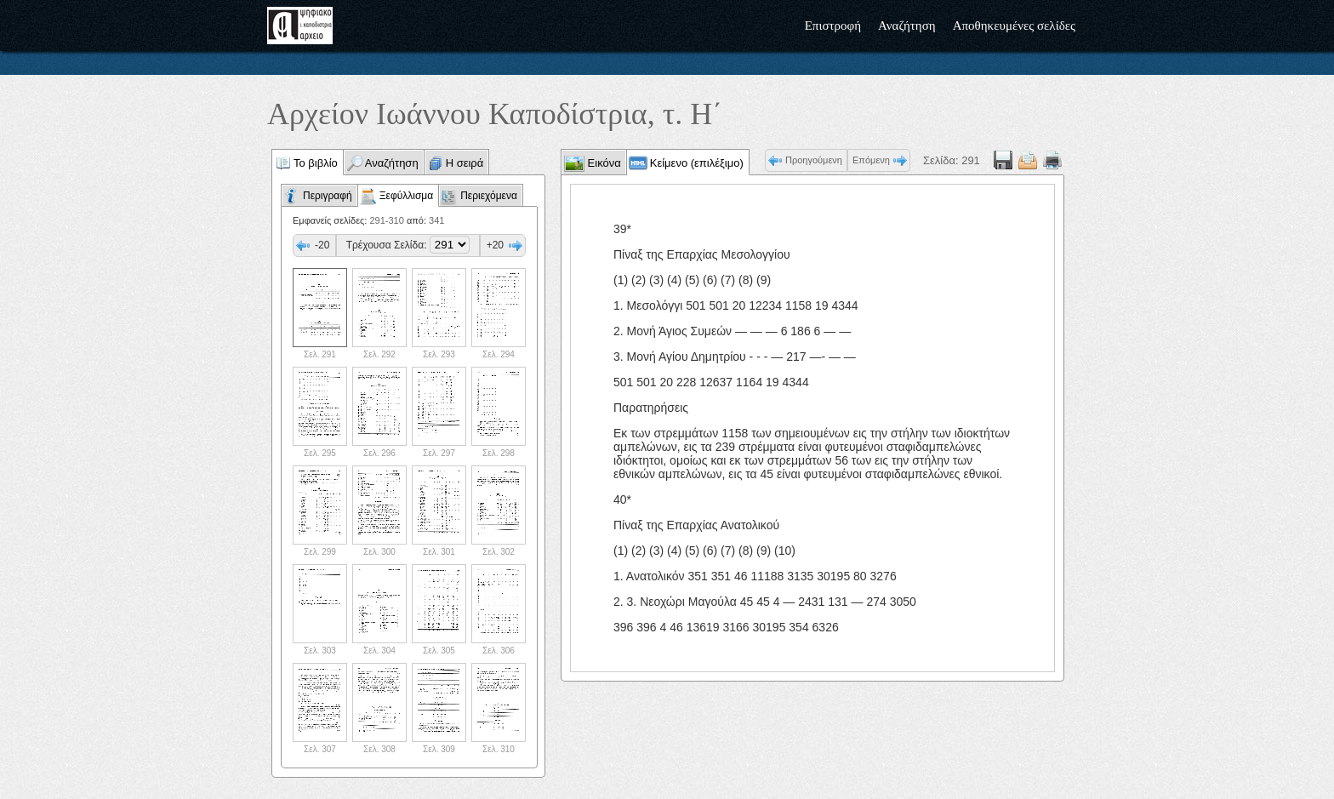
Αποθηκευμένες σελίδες (1014, 25)
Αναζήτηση (907, 25)
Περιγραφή (327, 196)
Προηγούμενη (813, 160)
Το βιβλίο (316, 163)
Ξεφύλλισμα (406, 196)
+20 (495, 245)
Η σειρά (465, 163)
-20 (322, 245)
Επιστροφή (833, 25)
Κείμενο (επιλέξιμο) (697, 163)
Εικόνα (602, 163)
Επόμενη (871, 160)
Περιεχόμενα (488, 196)
